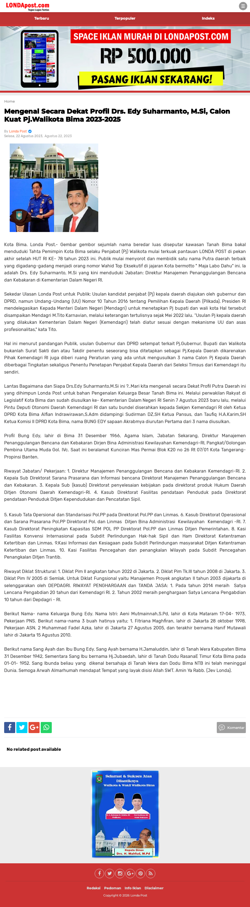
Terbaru (41, 18)
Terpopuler (125, 18)
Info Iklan (133, 888)
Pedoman (112, 888)
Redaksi (93, 888)
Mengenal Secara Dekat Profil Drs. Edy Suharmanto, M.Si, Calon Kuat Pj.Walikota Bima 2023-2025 (117, 115)
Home (9, 101)
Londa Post (138, 895)
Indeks (208, 18)
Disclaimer (154, 888)
